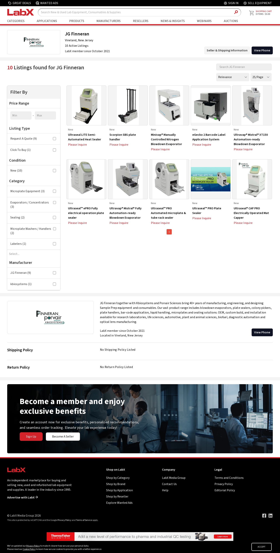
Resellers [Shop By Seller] (140, 21)
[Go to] (140, 536)
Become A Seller (63, 436)
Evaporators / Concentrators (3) (33, 204)
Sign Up (31, 436)
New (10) (33, 170)
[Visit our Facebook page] (264, 516)
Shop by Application (119, 490)
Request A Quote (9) (33, 138)
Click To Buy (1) (33, 150)
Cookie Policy (29, 549)
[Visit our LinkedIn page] (270, 516)
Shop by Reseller (117, 496)
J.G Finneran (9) (33, 273)
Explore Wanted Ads (119, 503)
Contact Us (169, 484)
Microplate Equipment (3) (33, 191)
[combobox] (33, 254)
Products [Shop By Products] (76, 21)
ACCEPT (261, 547)
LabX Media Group (174, 478)
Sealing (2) (33, 217)
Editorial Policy (224, 490)
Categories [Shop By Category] (15, 21)
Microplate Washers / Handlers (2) (33, 231)
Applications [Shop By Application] (47, 21)
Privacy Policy (223, 484)
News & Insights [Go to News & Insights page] (173, 21)
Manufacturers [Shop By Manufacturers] (108, 21)
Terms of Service (84, 520)
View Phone (262, 332)
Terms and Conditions (229, 478)
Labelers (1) (33, 244)
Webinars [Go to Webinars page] (204, 21)
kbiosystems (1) (33, 284)
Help (165, 490)
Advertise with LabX (22, 497)
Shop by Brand (115, 484)
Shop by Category (118, 478)
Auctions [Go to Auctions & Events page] (231, 21)
